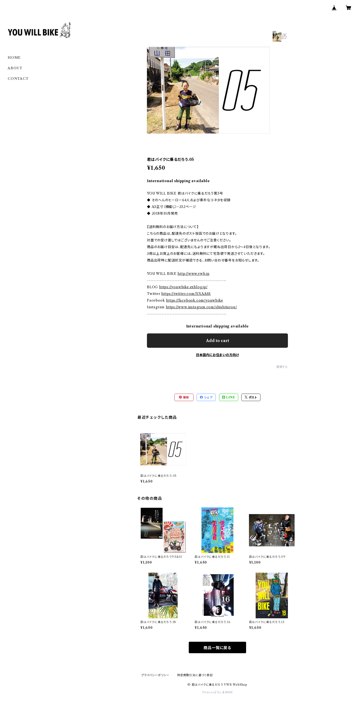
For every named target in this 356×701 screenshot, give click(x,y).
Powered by (217, 692)
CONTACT (18, 78)
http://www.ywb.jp (194, 274)
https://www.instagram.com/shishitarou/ (201, 307)
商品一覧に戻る (217, 647)
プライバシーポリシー (155, 675)
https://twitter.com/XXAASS (186, 294)
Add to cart (217, 340)
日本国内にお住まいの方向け (217, 355)
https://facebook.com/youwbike (194, 300)
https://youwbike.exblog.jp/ (183, 287)
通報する (282, 367)
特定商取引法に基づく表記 (195, 675)
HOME (14, 57)
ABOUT (15, 68)
